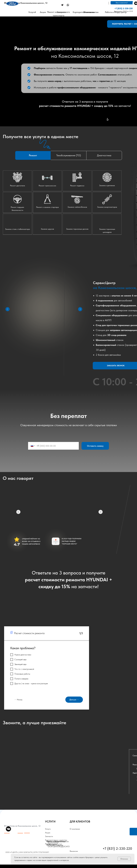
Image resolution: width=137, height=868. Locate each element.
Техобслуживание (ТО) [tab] (68, 155)
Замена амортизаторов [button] (107, 207)
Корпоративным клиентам (86, 12)
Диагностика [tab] (104, 155)
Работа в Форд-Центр (116, 12)
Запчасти (61, 12)
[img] (62, 5)
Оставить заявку (95, 446)
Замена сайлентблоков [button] (77, 207)
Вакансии (74, 851)
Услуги (48, 829)
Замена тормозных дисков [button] (77, 229)
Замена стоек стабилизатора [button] (17, 229)
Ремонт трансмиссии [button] (47, 185)
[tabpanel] (68, 215)
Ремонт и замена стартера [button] (47, 207)
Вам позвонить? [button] (122, 3)
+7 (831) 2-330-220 (124, 8)
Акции (47, 833)
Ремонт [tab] (33, 155)
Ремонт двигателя (17, 185)
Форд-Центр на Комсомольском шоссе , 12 (25, 3)
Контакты (53, 844)
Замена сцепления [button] (107, 185)
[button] (17, 224)
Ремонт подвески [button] (77, 185)
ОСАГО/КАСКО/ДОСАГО (59, 846)
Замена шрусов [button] (47, 229)
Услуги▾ (32, 12)
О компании (75, 829)
